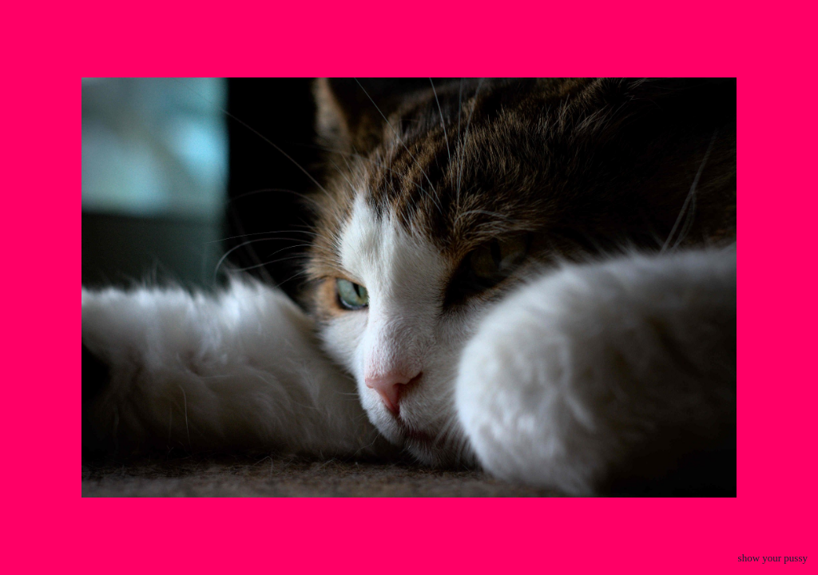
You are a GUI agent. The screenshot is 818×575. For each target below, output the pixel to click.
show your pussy (773, 558)
